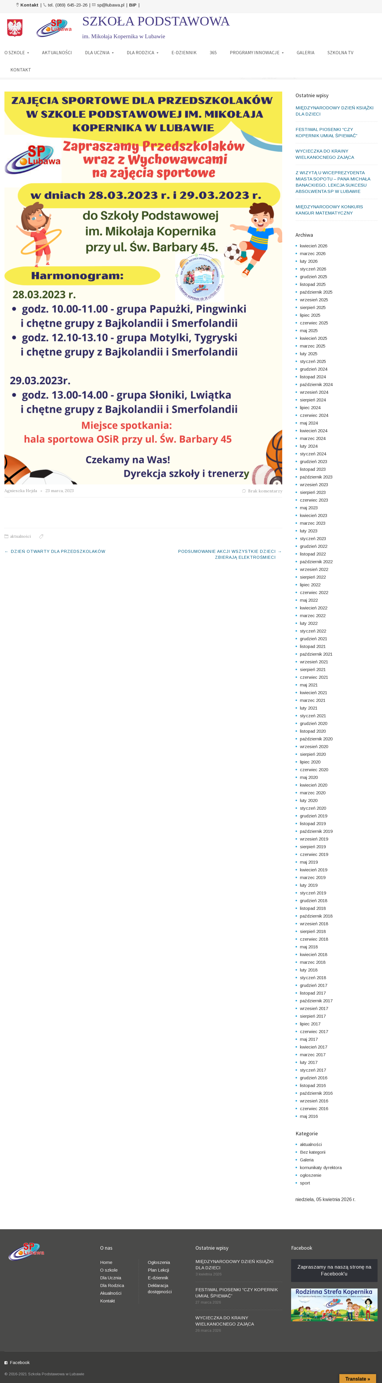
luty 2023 (308, 530)
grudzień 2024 (313, 369)
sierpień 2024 (313, 399)
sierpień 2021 (313, 669)
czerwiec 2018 (314, 939)
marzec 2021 (312, 700)
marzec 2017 (312, 1054)
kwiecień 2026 (313, 245)
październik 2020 (316, 738)
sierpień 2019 (313, 846)
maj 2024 (309, 422)
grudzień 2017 (313, 985)
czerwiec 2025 (314, 322)
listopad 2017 (313, 992)
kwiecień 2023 (313, 515)
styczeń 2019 (313, 892)
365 (213, 52)
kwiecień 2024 (313, 430)
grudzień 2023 (313, 461)
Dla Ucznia (110, 1277)
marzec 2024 (312, 438)
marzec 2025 (312, 345)
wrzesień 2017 (314, 1008)
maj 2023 (309, 507)
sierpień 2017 (313, 1016)
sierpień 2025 (313, 307)
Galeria (307, 1159)
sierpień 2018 (313, 931)
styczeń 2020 (313, 808)
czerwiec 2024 (314, 415)
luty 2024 (308, 446)
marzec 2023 (312, 523)
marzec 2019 (312, 877)
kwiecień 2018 (313, 954)
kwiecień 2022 (313, 607)
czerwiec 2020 (314, 769)
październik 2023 (316, 476)
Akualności (110, 1293)
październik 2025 (316, 291)
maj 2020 (309, 777)
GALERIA (305, 52)
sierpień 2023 (313, 492)
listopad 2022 (313, 553)
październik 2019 (316, 831)
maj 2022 (309, 600)
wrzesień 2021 (314, 661)
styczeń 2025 (313, 361)
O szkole (109, 1269)
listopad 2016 (313, 1085)
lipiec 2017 (310, 1023)
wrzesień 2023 (314, 484)
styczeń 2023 (313, 538)
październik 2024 (316, 384)
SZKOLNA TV (340, 52)
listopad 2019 (313, 823)
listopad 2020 (313, 731)
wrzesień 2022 (314, 569)
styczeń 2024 (313, 453)
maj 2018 (309, 946)
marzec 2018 (312, 962)
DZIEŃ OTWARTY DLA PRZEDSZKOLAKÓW (58, 551)
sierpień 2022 (313, 577)
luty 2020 (308, 800)
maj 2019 (309, 862)
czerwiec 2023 (314, 499)
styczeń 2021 (313, 715)
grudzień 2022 (313, 546)
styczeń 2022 (313, 630)
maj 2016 (309, 1116)
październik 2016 (316, 1093)
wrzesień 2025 (314, 299)
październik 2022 (316, 561)
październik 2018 (316, 915)
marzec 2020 (312, 792)
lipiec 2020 (310, 761)
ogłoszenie (310, 1175)
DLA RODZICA (140, 52)
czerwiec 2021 (314, 677)
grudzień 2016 (313, 1077)
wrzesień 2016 (314, 1100)
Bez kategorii (312, 1152)
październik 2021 (316, 654)
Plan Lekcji (158, 1269)
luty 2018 (308, 969)
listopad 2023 (313, 469)
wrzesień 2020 (314, 746)
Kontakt (107, 1300)
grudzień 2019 (313, 815)
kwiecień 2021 (313, 692)
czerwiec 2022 (314, 592)
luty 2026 (308, 261)
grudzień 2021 (313, 638)
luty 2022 (308, 623)
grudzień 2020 (313, 723)
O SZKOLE (14, 52)
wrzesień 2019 (314, 838)
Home (106, 1262)
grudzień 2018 (313, 900)
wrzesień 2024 (314, 392)
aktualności (20, 536)
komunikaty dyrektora (321, 1167)
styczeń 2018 (313, 977)
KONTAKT (20, 70)
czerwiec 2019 (314, 854)
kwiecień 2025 (313, 338)
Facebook (20, 1362)
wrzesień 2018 (314, 923)
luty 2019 (308, 885)
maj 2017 (309, 1039)
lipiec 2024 (310, 407)
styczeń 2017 (313, 1070)
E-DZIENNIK (184, 52)
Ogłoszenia (159, 1262)
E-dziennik (158, 1277)
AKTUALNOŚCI (57, 52)
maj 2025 (309, 330)
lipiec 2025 (310, 315)
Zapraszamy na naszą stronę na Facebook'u (334, 1270)
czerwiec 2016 (314, 1108)
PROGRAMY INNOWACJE (255, 52)
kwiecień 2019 (313, 869)
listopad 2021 (313, 646)
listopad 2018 (313, 908)
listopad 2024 (313, 376)
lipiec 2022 (310, 584)
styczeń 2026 (313, 268)
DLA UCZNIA (97, 52)
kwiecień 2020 (313, 784)
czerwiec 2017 (314, 1031)
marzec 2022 (312, 615)
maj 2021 (309, 684)
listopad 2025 (313, 284)
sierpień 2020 (313, 754)
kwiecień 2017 (313, 1046)
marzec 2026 (312, 253)
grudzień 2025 (313, 276)
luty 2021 (308, 707)
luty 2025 (308, 353)
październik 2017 (316, 1000)
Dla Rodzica (112, 1285)
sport (305, 1182)
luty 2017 (308, 1062)
